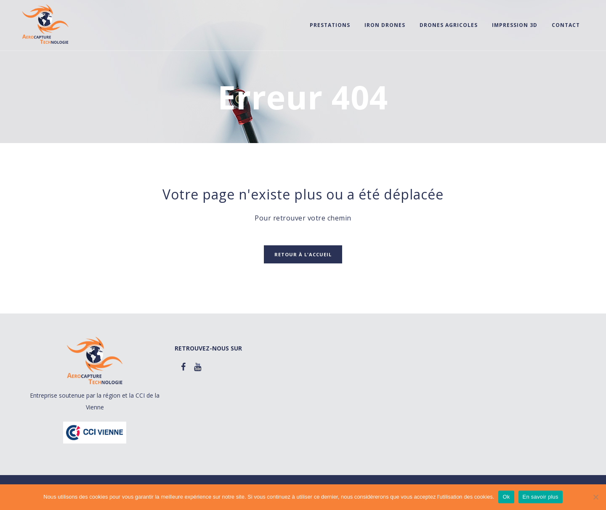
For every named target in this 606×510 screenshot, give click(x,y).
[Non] (595, 497)
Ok (506, 497)
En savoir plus (540, 497)
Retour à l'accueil (303, 254)
